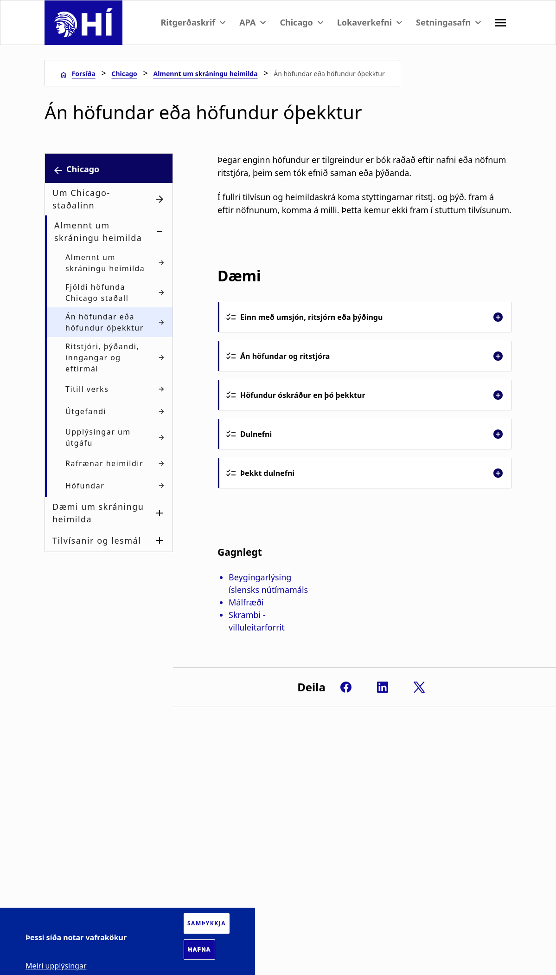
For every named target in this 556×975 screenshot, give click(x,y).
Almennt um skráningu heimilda (205, 73)
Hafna (199, 949)
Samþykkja (206, 923)
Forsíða (84, 73)
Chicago (124, 73)
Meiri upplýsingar (56, 966)
